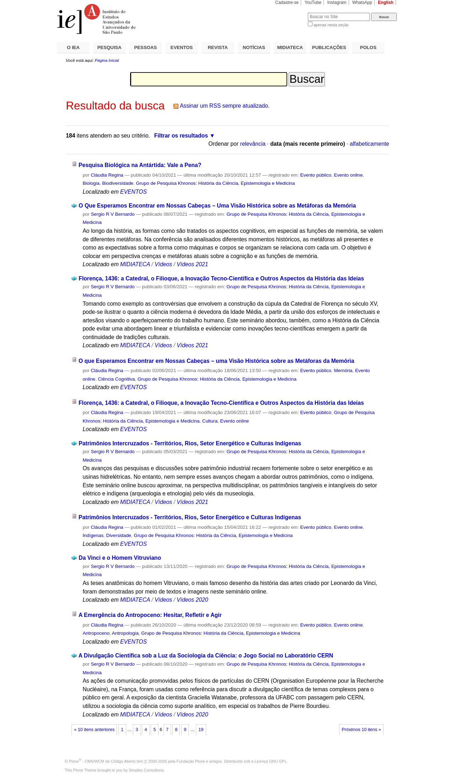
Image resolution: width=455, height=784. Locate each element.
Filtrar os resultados (181, 136)
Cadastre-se (287, 2)
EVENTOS (182, 47)
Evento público (315, 175)
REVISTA (218, 47)
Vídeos (163, 264)
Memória (343, 370)
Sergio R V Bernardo (112, 214)
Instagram (337, 2)
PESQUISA (109, 47)
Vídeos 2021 (192, 264)
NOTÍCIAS (254, 47)
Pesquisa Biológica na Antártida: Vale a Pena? (140, 165)
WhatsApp (362, 2)
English (386, 2)
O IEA (73, 47)
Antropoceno (95, 633)
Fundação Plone (191, 761)
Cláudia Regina (107, 175)
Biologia (91, 183)
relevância (253, 144)
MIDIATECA (290, 47)
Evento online (348, 175)
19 (200, 729)
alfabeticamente (369, 144)
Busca (290, 12)
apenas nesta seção (331, 25)
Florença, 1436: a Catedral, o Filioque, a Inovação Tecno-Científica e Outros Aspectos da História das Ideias (221, 278)
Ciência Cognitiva (116, 379)
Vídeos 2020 (192, 600)
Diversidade (119, 535)
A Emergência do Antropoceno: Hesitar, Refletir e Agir (150, 615)
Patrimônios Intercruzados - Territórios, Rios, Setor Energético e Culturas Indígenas (190, 443)
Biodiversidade (117, 183)
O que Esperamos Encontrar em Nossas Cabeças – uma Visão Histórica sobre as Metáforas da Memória (216, 361)
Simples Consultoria (146, 770)
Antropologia (125, 633)
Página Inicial (107, 60)
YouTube (313, 2)
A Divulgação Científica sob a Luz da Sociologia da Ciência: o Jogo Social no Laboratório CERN (206, 656)
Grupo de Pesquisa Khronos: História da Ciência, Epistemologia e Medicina (215, 183)
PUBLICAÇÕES (329, 47)
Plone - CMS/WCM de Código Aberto (102, 761)
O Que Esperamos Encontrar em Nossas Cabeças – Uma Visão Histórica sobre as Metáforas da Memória (217, 206)
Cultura (210, 421)
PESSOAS (145, 47)
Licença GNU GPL (271, 761)
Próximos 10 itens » (361, 729)
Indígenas (92, 535)
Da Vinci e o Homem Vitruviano (120, 558)
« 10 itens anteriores (94, 729)
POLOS (368, 47)
